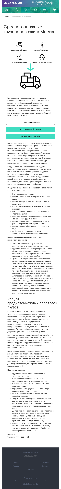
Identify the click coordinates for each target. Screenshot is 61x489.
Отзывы (45, 466)
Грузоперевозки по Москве (6, 10)
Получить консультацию (30, 122)
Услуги (49, 3)
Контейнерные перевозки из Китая (54, 9)
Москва (40, 4)
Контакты (30, 470)
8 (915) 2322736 (38, 2)
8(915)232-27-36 (30, 484)
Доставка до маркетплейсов (16, 9)
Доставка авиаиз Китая (25, 9)
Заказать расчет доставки (30, 136)
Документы (44, 462)
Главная (6, 16)
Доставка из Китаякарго (44, 9)
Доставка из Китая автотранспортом (35, 10)
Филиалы (16, 466)
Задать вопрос (30, 478)
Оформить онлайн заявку (30, 129)
